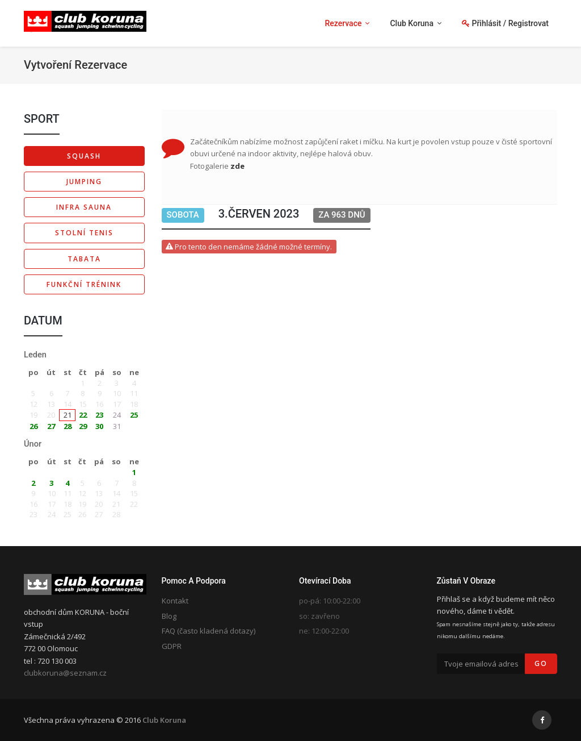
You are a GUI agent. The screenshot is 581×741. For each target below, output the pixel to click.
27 (51, 426)
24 (117, 415)
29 (83, 426)
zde (237, 166)
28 (67, 426)
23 (99, 415)
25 (134, 415)
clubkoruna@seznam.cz (65, 673)
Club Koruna (164, 720)
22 (83, 415)
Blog (169, 616)
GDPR (172, 646)
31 (117, 426)
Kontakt (175, 601)
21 (67, 415)
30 (99, 426)
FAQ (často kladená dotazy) (208, 631)
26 (33, 426)
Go (541, 663)
